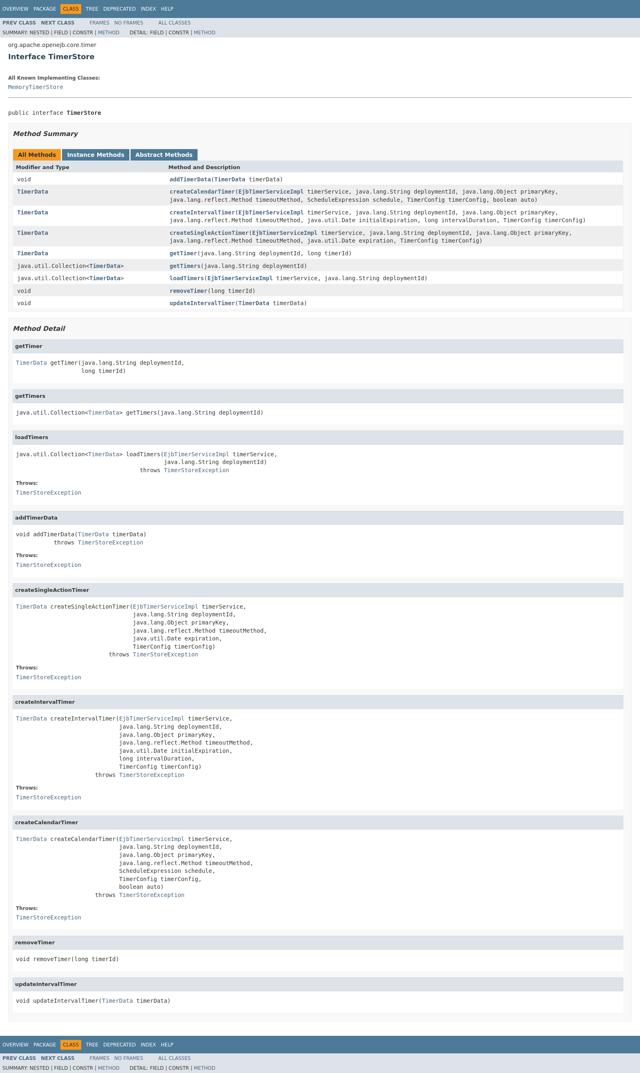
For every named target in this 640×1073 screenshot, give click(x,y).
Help (167, 9)
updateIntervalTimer (202, 303)
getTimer (183, 253)
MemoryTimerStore (35, 87)
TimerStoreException (196, 470)
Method (109, 33)
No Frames (128, 23)
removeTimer (189, 291)
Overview (15, 9)
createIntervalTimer (202, 212)
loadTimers (187, 278)
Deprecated (119, 9)
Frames (100, 23)
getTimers (185, 266)
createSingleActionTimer (209, 233)
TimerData (229, 179)
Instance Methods (95, 155)
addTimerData (190, 179)
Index (148, 9)
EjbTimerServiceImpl (271, 191)
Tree (92, 9)
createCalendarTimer (202, 191)
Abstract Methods (164, 155)
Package (44, 9)
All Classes (174, 23)
